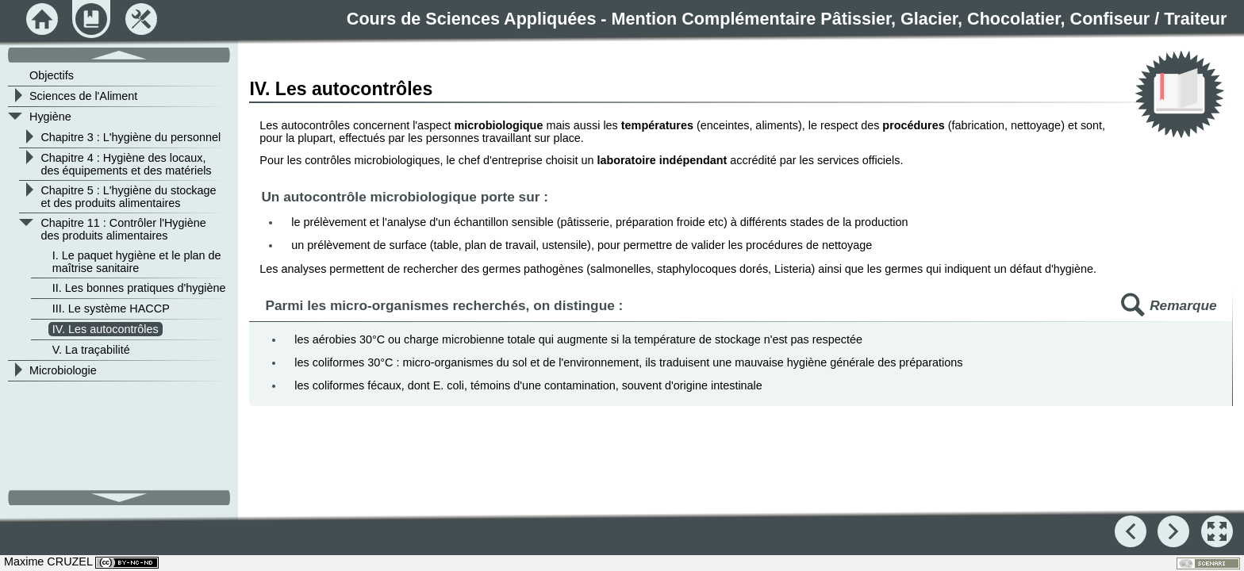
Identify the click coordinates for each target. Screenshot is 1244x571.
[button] (1217, 531)
